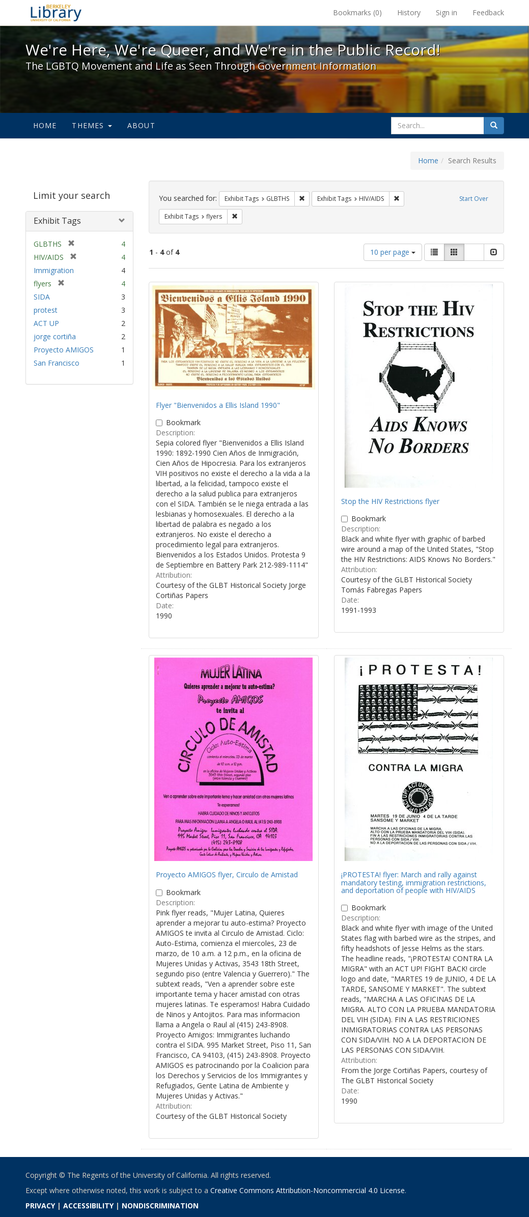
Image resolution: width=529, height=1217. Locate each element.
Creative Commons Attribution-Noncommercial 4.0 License (307, 1190)
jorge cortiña (55, 336)
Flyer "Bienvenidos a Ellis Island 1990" (218, 405)
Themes (92, 125)
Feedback (488, 12)
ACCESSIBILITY (88, 1205)
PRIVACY (40, 1205)
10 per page (392, 252)
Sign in (446, 12)
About (141, 125)
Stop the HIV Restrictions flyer (390, 501)
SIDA (42, 297)
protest (46, 310)
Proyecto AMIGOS (64, 349)
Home (45, 125)
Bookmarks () (357, 12)
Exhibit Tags (57, 220)
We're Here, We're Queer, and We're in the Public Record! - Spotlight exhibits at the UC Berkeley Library (56, 12)
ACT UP (46, 323)
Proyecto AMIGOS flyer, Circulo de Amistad (227, 874)
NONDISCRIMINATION (160, 1205)
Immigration (54, 270)
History (409, 12)
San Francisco (56, 363)
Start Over (473, 198)
